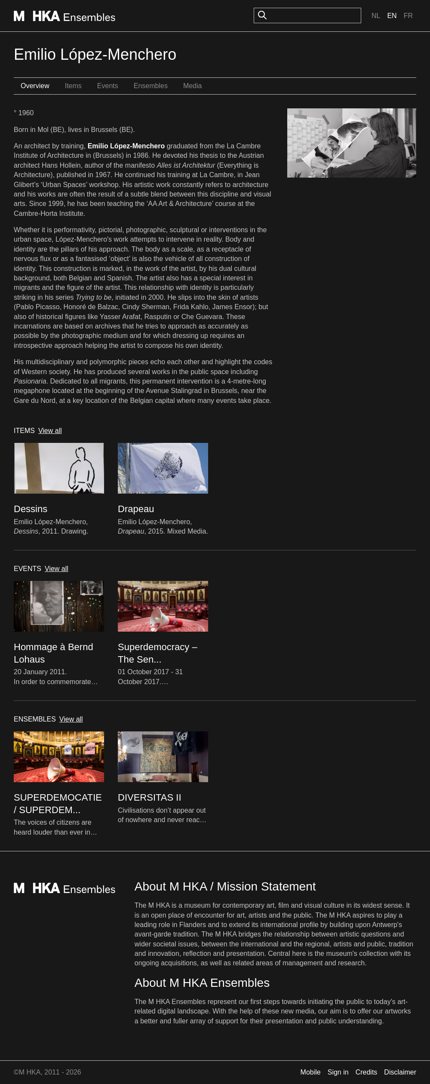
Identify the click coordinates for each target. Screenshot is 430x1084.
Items (73, 85)
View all (50, 430)
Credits (367, 1072)
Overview (35, 85)
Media (192, 85)
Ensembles (151, 85)
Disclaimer (400, 1072)
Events (107, 85)
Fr (408, 15)
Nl (376, 15)
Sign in (338, 1072)
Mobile (311, 1072)
